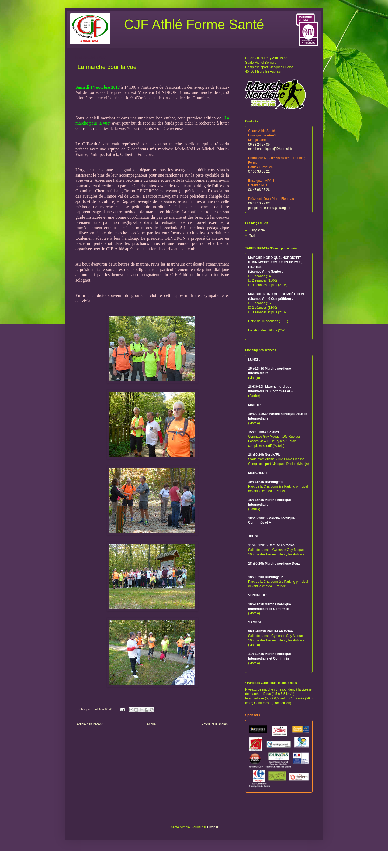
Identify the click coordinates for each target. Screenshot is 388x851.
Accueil (152, 724)
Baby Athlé (257, 230)
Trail (252, 236)
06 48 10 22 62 (259, 203)
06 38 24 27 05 (259, 144)
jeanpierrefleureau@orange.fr (269, 208)
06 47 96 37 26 (259, 190)
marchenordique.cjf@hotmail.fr (270, 149)
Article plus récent (89, 724)
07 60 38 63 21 (259, 171)
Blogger (212, 827)
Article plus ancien (215, 724)
